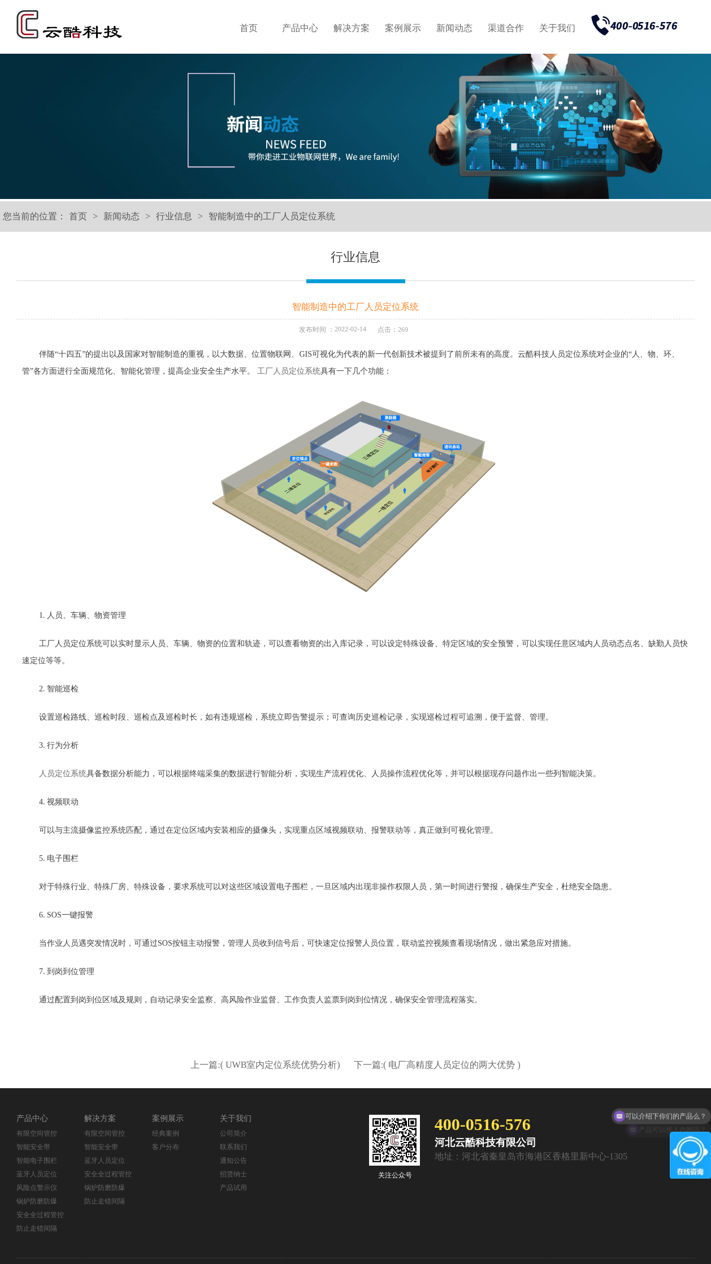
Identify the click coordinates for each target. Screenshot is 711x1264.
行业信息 (174, 216)
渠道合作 (506, 28)
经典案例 (165, 1133)
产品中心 (300, 28)
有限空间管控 (36, 1133)
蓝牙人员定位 (36, 1174)
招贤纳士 (233, 1174)
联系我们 (233, 1147)
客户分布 (165, 1147)
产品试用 (233, 1188)
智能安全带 (33, 1147)
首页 (249, 28)
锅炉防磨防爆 (36, 1201)
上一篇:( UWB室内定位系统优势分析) (266, 1065)
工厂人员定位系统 (288, 371)
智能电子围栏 (36, 1161)
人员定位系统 (62, 773)
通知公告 (233, 1161)
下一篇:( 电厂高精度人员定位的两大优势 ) (437, 1065)
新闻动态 (454, 28)
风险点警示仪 (36, 1188)
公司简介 (233, 1133)
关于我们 (557, 28)
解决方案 (351, 28)
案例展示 (403, 28)
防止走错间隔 (36, 1228)
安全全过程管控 (40, 1215)
